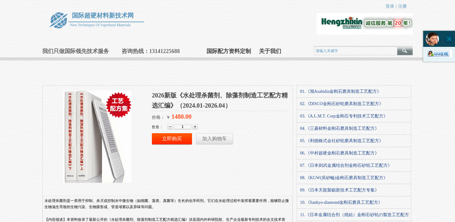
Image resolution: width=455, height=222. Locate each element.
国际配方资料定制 (229, 51)
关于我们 (270, 51)
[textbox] (355, 51)
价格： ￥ (161, 117)
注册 (402, 6)
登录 (390, 6)
